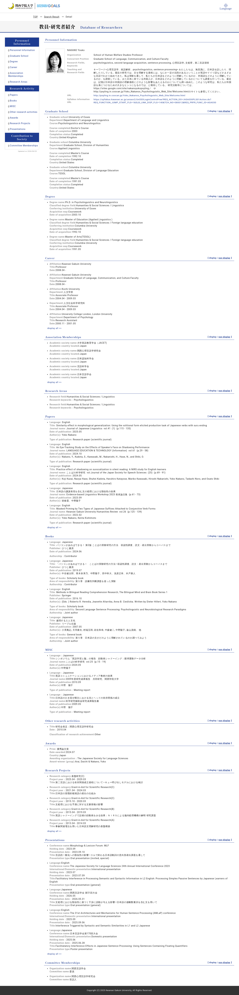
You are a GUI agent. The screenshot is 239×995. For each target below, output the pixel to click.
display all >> (54, 328)
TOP (35, 16)
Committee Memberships (24, 145)
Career (13, 67)
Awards (14, 117)
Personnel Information (22, 50)
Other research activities (23, 112)
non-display (224, 111)
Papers (14, 95)
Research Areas (18, 82)
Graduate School (19, 56)
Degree (14, 61)
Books (13, 100)
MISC (13, 106)
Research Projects (20, 123)
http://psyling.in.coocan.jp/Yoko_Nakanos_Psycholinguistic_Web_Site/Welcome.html (141, 95)
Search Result (51, 16)
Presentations (17, 129)
